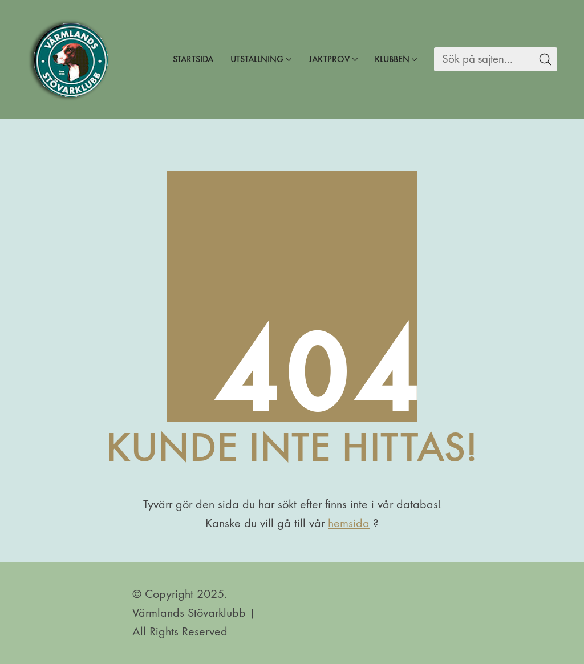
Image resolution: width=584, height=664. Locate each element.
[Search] (483, 59)
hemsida (349, 523)
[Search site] (545, 59)
